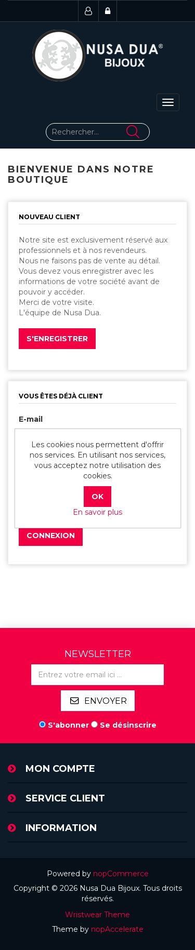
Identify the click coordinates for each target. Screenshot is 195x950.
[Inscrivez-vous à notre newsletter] (97, 674)
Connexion (51, 535)
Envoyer (105, 701)
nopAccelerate (117, 929)
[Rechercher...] (98, 132)
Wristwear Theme (97, 914)
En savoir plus (97, 512)
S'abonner (68, 725)
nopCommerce (121, 873)
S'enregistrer (57, 338)
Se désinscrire (128, 725)
